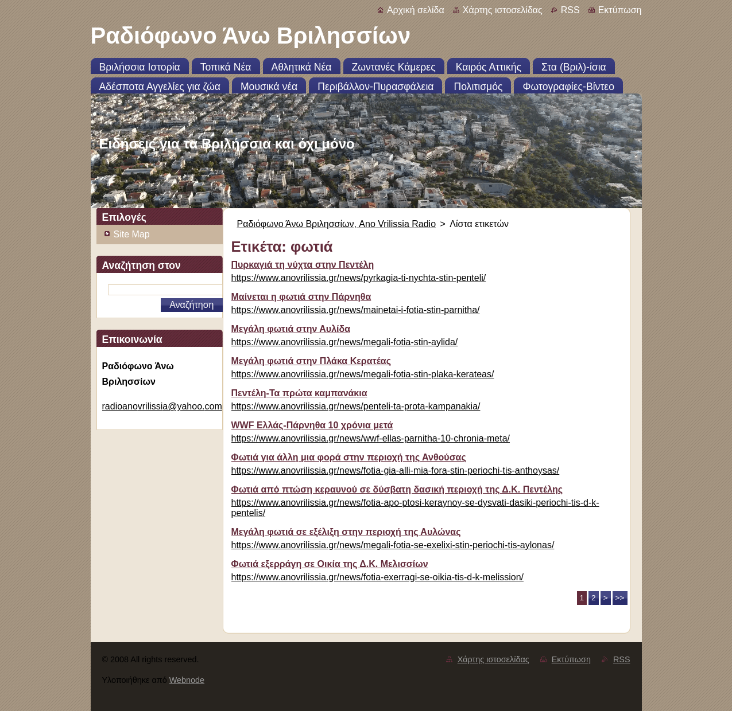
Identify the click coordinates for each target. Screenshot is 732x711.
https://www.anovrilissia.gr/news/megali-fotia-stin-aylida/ (344, 342)
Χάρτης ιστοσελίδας (503, 10)
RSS (570, 10)
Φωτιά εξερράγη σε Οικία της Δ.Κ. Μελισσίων (329, 564)
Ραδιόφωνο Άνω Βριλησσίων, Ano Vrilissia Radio (336, 224)
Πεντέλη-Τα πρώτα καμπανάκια (299, 393)
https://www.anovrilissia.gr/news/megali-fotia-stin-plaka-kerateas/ (362, 374)
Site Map (132, 234)
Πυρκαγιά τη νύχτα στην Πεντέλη (302, 264)
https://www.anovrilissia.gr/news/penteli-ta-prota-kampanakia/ (356, 406)
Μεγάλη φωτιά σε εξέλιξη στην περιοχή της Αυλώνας (346, 532)
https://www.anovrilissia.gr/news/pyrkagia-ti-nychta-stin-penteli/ (358, 278)
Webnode (186, 680)
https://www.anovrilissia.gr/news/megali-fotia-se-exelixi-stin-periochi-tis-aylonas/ (393, 545)
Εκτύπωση (620, 10)
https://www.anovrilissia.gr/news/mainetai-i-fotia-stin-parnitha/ (355, 310)
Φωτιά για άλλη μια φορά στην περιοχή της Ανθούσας (348, 457)
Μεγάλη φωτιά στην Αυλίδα (291, 329)
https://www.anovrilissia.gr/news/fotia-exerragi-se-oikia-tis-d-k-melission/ (377, 577)
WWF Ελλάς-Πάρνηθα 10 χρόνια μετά (312, 425)
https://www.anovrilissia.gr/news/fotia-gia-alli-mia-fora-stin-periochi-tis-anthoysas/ (395, 470)
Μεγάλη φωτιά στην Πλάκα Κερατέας (311, 361)
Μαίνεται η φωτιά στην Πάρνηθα (301, 297)
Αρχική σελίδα (415, 10)
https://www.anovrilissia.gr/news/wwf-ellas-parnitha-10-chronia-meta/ (370, 438)
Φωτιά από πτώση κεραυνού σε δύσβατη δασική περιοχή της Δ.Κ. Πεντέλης (397, 489)
